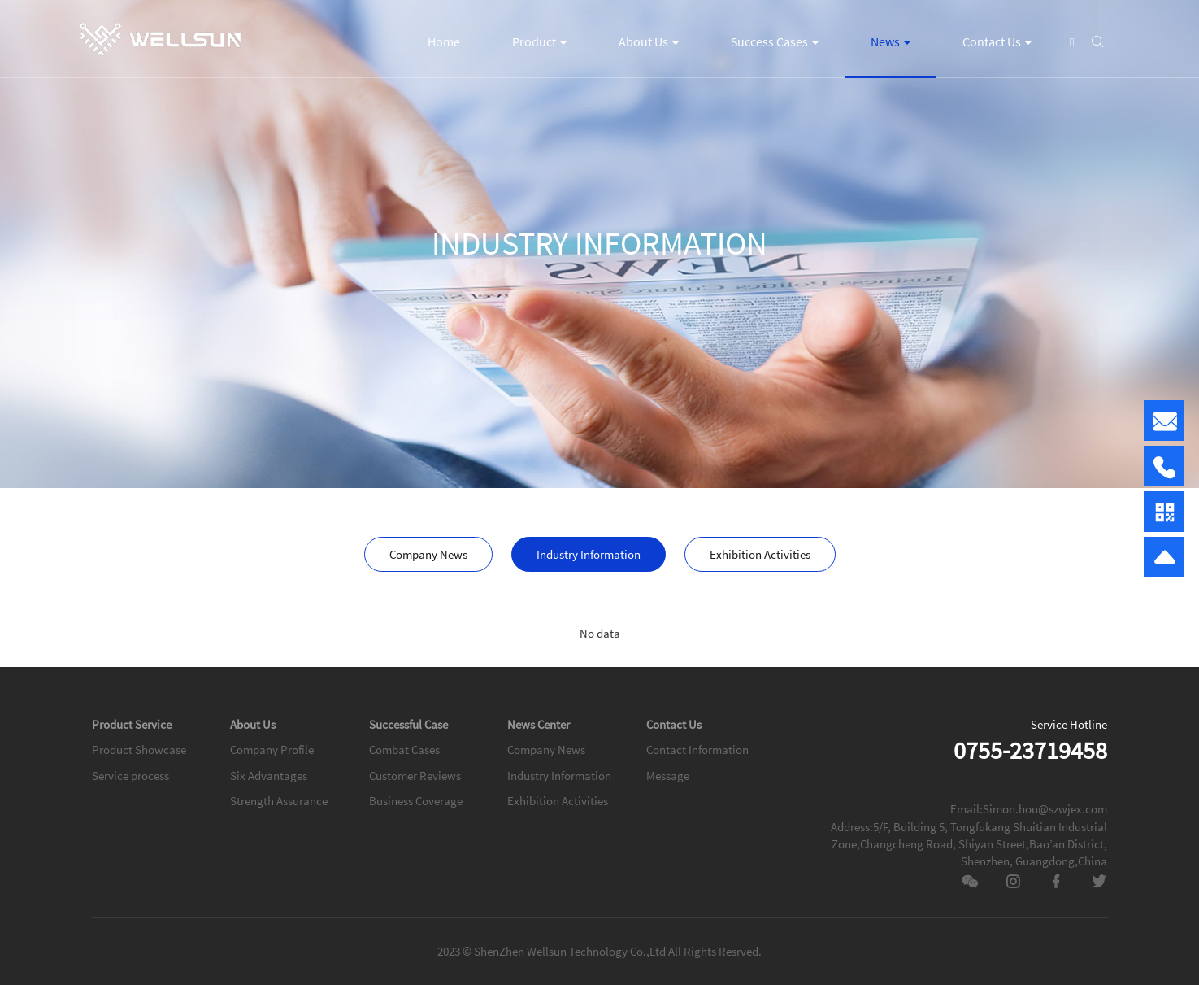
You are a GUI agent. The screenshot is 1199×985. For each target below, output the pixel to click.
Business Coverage (416, 800)
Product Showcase (139, 749)
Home (444, 41)
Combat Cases (404, 749)
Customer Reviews (415, 775)
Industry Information (589, 554)
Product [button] (539, 41)
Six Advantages (268, 775)
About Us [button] (649, 41)
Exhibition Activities (760, 554)
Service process (130, 775)
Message (667, 775)
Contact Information (697, 749)
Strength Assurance (279, 800)
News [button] (890, 41)
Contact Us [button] (997, 41)
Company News (428, 554)
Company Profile (272, 749)
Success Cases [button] (775, 41)
